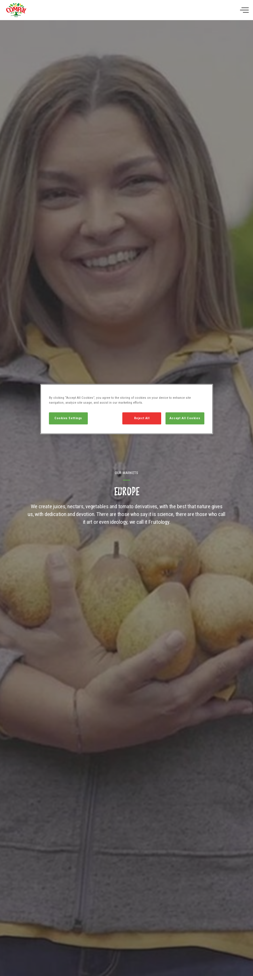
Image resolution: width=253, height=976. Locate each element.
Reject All (142, 418)
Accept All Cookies (185, 418)
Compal (16, 10)
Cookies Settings (68, 418)
